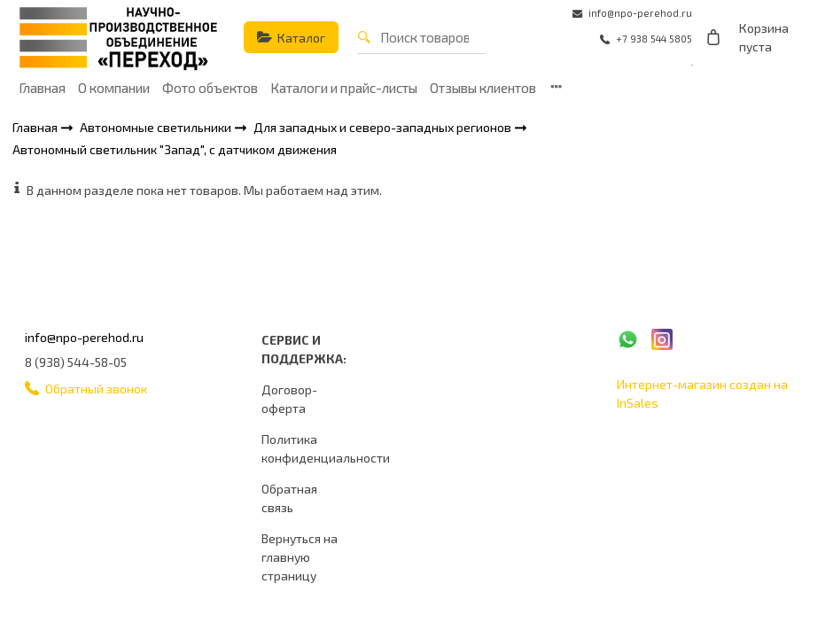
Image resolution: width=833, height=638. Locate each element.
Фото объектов (210, 88)
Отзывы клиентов (483, 88)
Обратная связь (289, 498)
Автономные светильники (157, 127)
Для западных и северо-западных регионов (383, 127)
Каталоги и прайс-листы (343, 88)
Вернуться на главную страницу (299, 557)
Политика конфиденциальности (325, 448)
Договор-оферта (289, 399)
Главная (42, 88)
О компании (114, 88)
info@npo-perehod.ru (84, 337)
